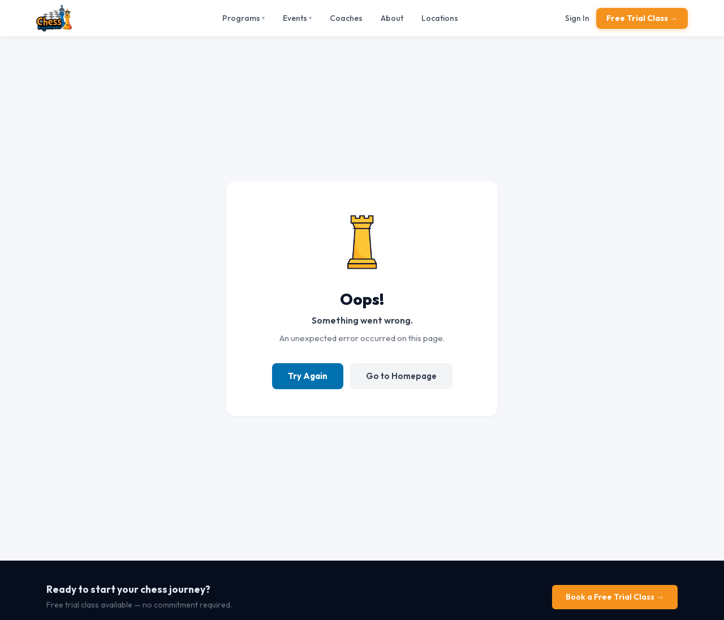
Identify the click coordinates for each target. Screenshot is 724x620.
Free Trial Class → (642, 18)
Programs (243, 18)
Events (297, 18)
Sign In (577, 18)
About (392, 18)
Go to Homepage (401, 376)
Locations (439, 18)
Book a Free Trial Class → (615, 597)
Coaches (346, 18)
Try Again (307, 376)
